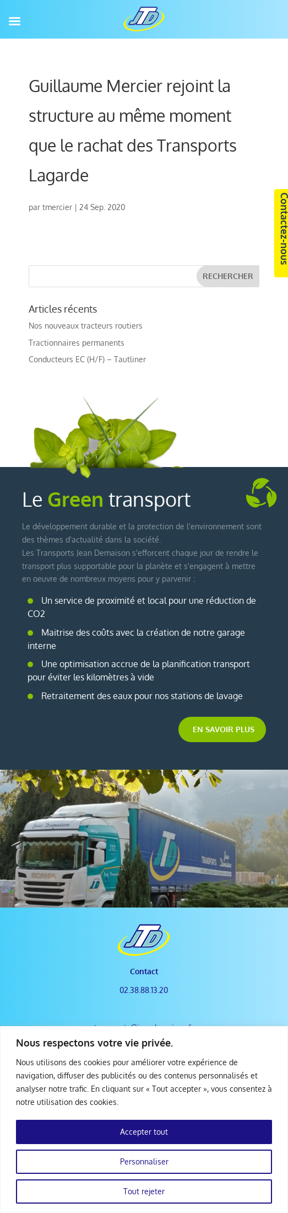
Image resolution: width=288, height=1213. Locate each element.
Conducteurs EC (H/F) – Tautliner (87, 359)
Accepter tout (144, 1131)
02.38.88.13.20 (143, 990)
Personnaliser (144, 1161)
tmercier (57, 207)
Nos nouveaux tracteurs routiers (86, 325)
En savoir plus (223, 729)
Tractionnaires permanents (76, 342)
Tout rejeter (144, 1191)
